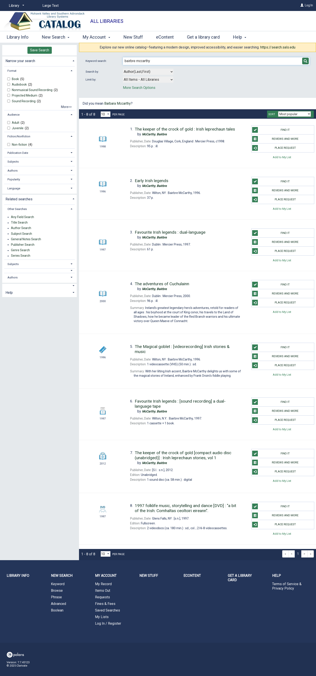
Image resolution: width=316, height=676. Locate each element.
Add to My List (282, 157)
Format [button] (11, 70)
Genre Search (20, 250)
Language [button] (13, 188)
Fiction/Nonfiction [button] (18, 136)
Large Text (50, 6)
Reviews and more (275, 139)
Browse (57, 590)
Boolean (57, 610)
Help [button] (239, 37)
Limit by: (91, 79)
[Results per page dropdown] (105, 114)
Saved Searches (107, 610)
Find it (271, 130)
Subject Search (21, 233)
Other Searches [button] (17, 209)
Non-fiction (20, 144)
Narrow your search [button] (20, 61)
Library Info (18, 37)
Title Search (19, 222)
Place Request (274, 148)
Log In (309, 5)
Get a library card (203, 37)
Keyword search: (96, 61)
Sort (271, 114)
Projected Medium (25, 95)
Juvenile (18, 128)
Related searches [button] (18, 199)
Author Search (21, 228)
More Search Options (139, 88)
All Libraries (106, 21)
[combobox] (148, 72)
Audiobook (19, 84)
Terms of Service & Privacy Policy (287, 586)
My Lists (102, 617)
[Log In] (301, 5)
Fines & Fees (105, 604)
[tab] (39, 60)
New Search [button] (55, 37)
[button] (39, 270)
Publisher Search (22, 244)
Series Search (20, 256)
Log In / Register (108, 623)
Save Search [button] (39, 50)
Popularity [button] (13, 179)
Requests (102, 597)
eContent (165, 37)
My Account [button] (96, 37)
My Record (103, 584)
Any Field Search (22, 217)
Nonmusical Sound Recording (32, 90)
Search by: (92, 71)
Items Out (102, 590)
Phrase (56, 597)
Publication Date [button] (17, 152)
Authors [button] (12, 170)
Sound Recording (24, 101)
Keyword (58, 584)
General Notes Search (26, 239)
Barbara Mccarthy (117, 103)
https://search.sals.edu (277, 47)
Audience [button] (13, 114)
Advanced (58, 604)
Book (16, 79)
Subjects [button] (13, 161)
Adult (16, 122)
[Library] (16, 5)
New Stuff (133, 37)
